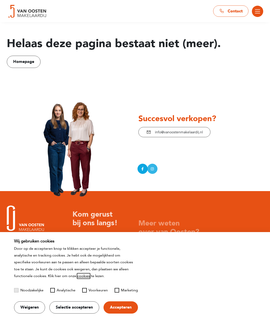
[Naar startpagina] (27, 11)
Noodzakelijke (28, 290)
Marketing (126, 290)
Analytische (62, 290)
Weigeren (29, 307)
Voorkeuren (95, 290)
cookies (83, 275)
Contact (231, 11)
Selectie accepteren (74, 307)
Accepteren (121, 307)
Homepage (23, 62)
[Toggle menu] (257, 11)
